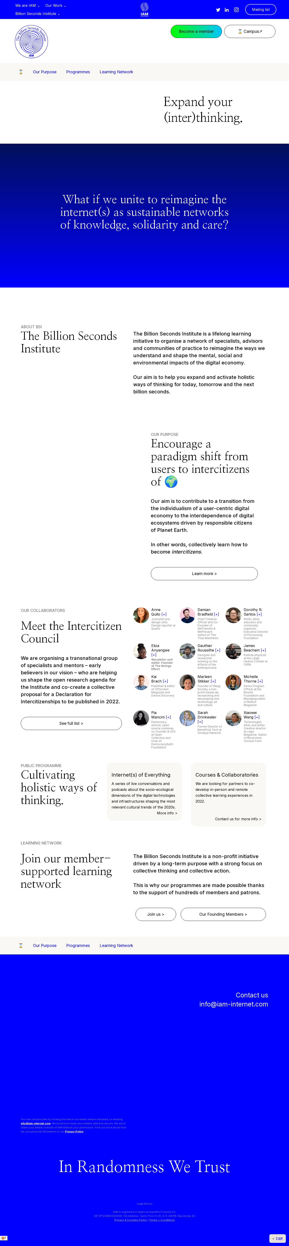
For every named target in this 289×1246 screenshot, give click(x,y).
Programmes (78, 71)
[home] (144, 9)
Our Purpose (44, 71)
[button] (28, 5)
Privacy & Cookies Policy (130, 1220)
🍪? (3, 1238)
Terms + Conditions (162, 1220)
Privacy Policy (74, 1131)
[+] (164, 614)
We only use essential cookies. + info (26, 1242)
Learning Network (116, 71)
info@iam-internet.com (36, 1123)
